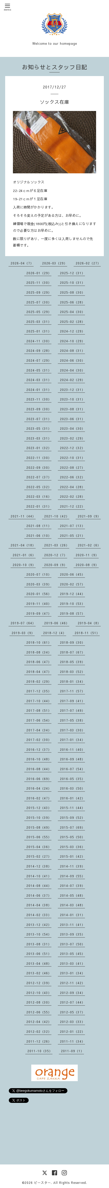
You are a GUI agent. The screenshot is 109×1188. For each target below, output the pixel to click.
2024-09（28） (38, 350)
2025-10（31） (72, 282)
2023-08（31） (72, 409)
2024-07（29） (38, 360)
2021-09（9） (89, 516)
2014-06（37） (38, 895)
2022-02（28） (72, 496)
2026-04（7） (22, 263)
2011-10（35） (39, 1051)
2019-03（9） (23, 633)
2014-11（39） (72, 866)
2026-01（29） (38, 273)
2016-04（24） (38, 788)
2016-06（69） (38, 779)
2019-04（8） (89, 623)
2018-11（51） (87, 633)
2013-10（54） (38, 934)
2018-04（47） (38, 672)
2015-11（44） (72, 808)
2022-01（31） (38, 506)
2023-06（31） (72, 419)
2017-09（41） (72, 701)
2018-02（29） (38, 681)
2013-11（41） (72, 925)
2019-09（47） (38, 613)
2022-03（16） (38, 496)
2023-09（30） (38, 409)
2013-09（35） (72, 934)
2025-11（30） (38, 282)
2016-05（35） (72, 779)
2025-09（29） (38, 292)
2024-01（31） (38, 390)
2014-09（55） (72, 876)
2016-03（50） (72, 788)
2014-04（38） (38, 905)
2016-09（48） (72, 759)
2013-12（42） (38, 925)
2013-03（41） (72, 963)
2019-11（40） (38, 604)
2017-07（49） (72, 710)
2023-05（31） (38, 428)
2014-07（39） (72, 885)
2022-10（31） (72, 458)
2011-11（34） (72, 1041)
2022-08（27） (72, 467)
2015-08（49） (38, 827)
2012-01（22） (72, 1031)
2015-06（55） (38, 837)
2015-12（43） (38, 808)
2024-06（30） (72, 360)
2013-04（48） (38, 963)
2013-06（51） (38, 954)
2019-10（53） (72, 604)
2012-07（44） (72, 1002)
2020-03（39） (38, 584)
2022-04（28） (72, 487)
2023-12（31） (72, 390)
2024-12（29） (72, 331)
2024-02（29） (72, 380)
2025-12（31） (72, 273)
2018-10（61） (38, 642)
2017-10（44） (38, 701)
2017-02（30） (38, 740)
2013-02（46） (38, 973)
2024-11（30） (38, 341)
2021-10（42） (56, 516)
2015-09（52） (72, 817)
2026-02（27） (88, 263)
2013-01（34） (72, 973)
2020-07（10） (38, 574)
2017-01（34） (72, 740)
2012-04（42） (38, 1022)
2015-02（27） (38, 856)
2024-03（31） (38, 380)
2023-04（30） (72, 428)
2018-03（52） (72, 672)
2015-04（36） (38, 847)
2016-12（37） (38, 749)
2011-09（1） (72, 1051)
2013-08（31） (38, 944)
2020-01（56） (38, 594)
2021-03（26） (56, 545)
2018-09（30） (72, 642)
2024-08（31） (72, 350)
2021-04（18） (23, 545)
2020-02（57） (72, 584)
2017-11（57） (72, 691)
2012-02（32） (38, 1031)
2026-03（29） (54, 263)
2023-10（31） (72, 399)
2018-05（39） (72, 662)
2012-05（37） (72, 1012)
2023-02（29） (72, 438)
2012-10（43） (38, 993)
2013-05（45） (72, 954)
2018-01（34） (72, 681)
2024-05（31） (38, 370)
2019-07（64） (23, 623)
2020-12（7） (55, 555)
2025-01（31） (38, 331)
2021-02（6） (89, 545)
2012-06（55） (38, 1012)
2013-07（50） (72, 944)
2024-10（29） (72, 341)
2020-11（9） (87, 555)
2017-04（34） (38, 730)
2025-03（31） (38, 322)
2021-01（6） (24, 555)
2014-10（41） (38, 876)
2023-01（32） (38, 448)
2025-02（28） (72, 322)
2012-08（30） (38, 1002)
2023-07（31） (38, 419)
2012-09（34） (72, 993)
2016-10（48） (38, 759)
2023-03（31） (38, 438)
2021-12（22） (72, 506)
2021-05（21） (72, 535)
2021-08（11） (38, 526)
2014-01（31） (72, 915)
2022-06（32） (72, 477)
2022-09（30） (38, 467)
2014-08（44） (38, 885)
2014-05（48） (72, 895)
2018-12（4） (54, 633)
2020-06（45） (72, 574)
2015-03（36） (72, 847)
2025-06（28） (72, 302)
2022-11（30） (38, 458)
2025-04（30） (72, 312)
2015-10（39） (38, 817)
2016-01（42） (72, 798)
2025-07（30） (38, 302)
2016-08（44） (38, 769)
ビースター (42, 1182)
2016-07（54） (72, 769)
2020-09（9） (55, 565)
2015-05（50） (72, 837)
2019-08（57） (72, 613)
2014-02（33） (38, 915)
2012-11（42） (72, 983)
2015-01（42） (72, 856)
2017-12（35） (38, 691)
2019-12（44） (72, 594)
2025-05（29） (38, 312)
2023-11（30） (38, 399)
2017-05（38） (72, 720)
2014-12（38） (38, 866)
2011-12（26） (38, 1041)
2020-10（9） (24, 565)
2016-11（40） (72, 749)
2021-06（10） (38, 535)
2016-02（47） (38, 798)
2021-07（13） (72, 526)
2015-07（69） (72, 827)
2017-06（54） (38, 720)
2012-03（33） (72, 1022)
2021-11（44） (23, 516)
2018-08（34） (38, 652)
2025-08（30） (72, 292)
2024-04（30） (72, 370)
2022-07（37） (38, 477)
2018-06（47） (38, 662)
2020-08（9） (87, 565)
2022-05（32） (38, 487)
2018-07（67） (72, 652)
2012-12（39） (38, 983)
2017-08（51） (38, 710)
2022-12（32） (72, 448)
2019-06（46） (56, 623)
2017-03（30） (72, 730)
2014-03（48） (72, 905)
